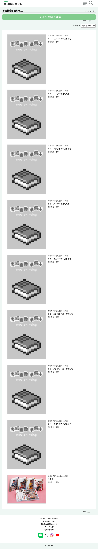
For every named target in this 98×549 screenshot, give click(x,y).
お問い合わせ (49, 530)
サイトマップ (49, 527)
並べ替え (76, 26)
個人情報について (49, 521)
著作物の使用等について (49, 524)
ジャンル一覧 (90, 11)
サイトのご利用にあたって (49, 518)
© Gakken (49, 546)
